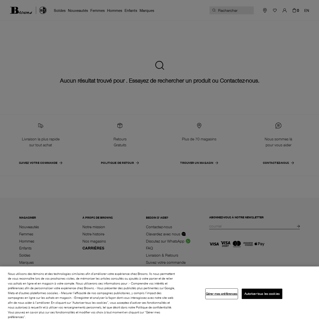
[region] (159, 294)
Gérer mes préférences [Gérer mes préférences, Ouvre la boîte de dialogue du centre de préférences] (222, 294)
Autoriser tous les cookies (262, 294)
